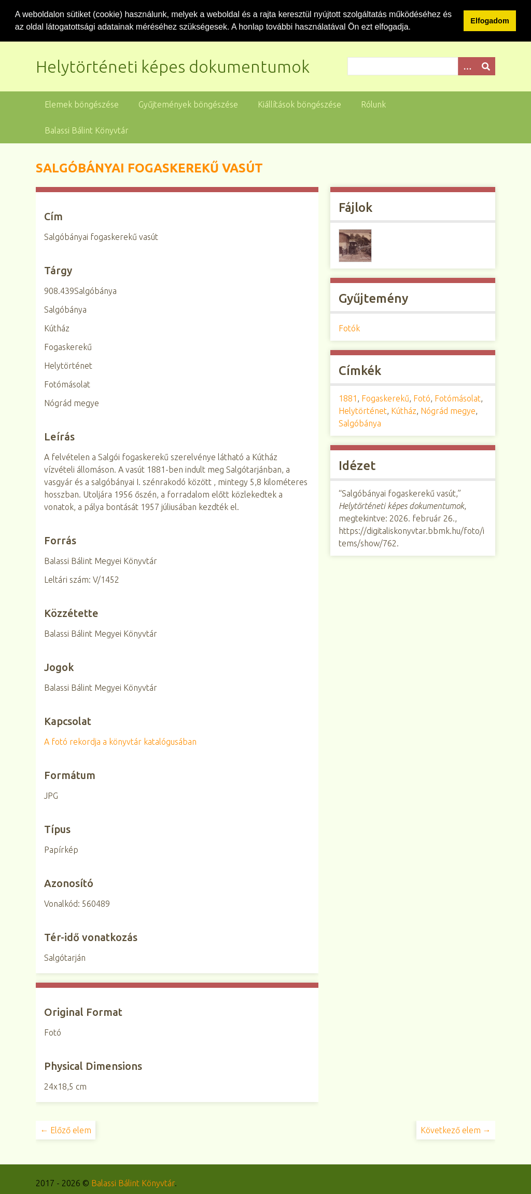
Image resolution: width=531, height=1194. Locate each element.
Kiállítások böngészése (299, 104)
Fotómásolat (458, 398)
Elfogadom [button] (489, 21)
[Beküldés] (486, 66)
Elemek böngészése (82, 104)
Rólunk (373, 104)
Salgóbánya (360, 422)
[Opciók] (467, 66)
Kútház (403, 410)
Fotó (421, 398)
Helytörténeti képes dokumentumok (173, 66)
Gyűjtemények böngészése (188, 104)
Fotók (349, 327)
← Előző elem (65, 1129)
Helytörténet (363, 410)
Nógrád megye (448, 410)
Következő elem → (456, 1129)
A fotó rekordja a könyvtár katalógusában (120, 741)
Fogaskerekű (385, 398)
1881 (348, 398)
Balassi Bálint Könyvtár (87, 130)
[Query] (421, 66)
